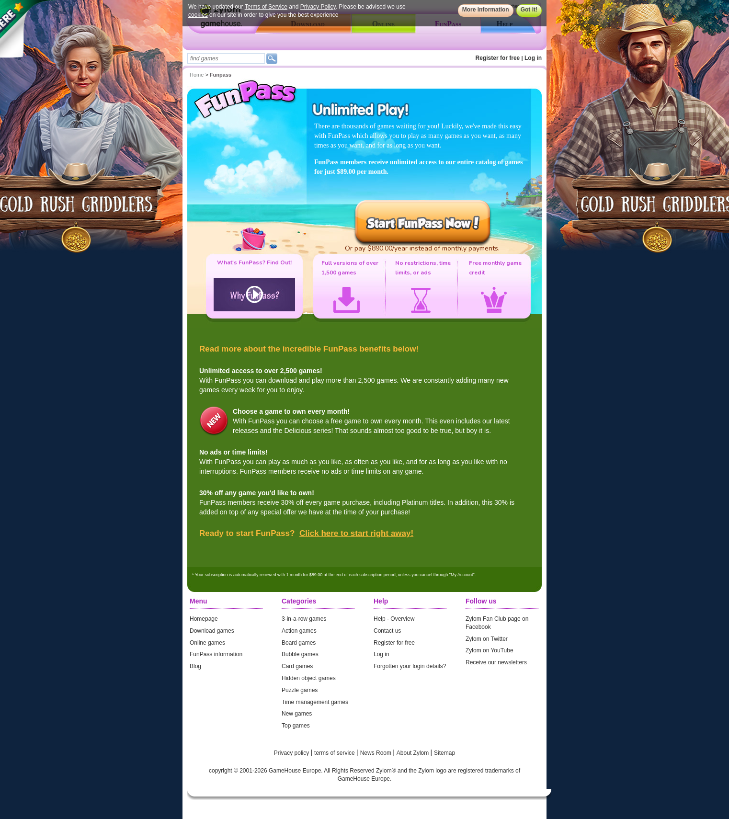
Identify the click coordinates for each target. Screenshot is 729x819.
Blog (195, 666)
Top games (296, 725)
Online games (207, 642)
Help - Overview (394, 618)
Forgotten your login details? (410, 666)
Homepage (204, 618)
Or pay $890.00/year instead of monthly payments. (422, 248)
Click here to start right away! (356, 533)
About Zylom (414, 753)
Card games (297, 666)
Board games (299, 642)
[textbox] (226, 58)
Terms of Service (266, 6)
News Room (376, 753)
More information (485, 9)
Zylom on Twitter (487, 639)
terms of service (335, 753)
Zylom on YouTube (489, 650)
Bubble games (300, 654)
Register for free (498, 58)
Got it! (529, 9)
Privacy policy (292, 753)
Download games (212, 630)
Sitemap (444, 753)
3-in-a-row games (304, 618)
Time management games (315, 702)
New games (297, 713)
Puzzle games (300, 690)
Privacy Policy (318, 6)
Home (197, 75)
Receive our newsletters (496, 662)
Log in (533, 58)
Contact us (387, 630)
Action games (299, 630)
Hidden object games (309, 678)
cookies (198, 14)
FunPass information (216, 654)
